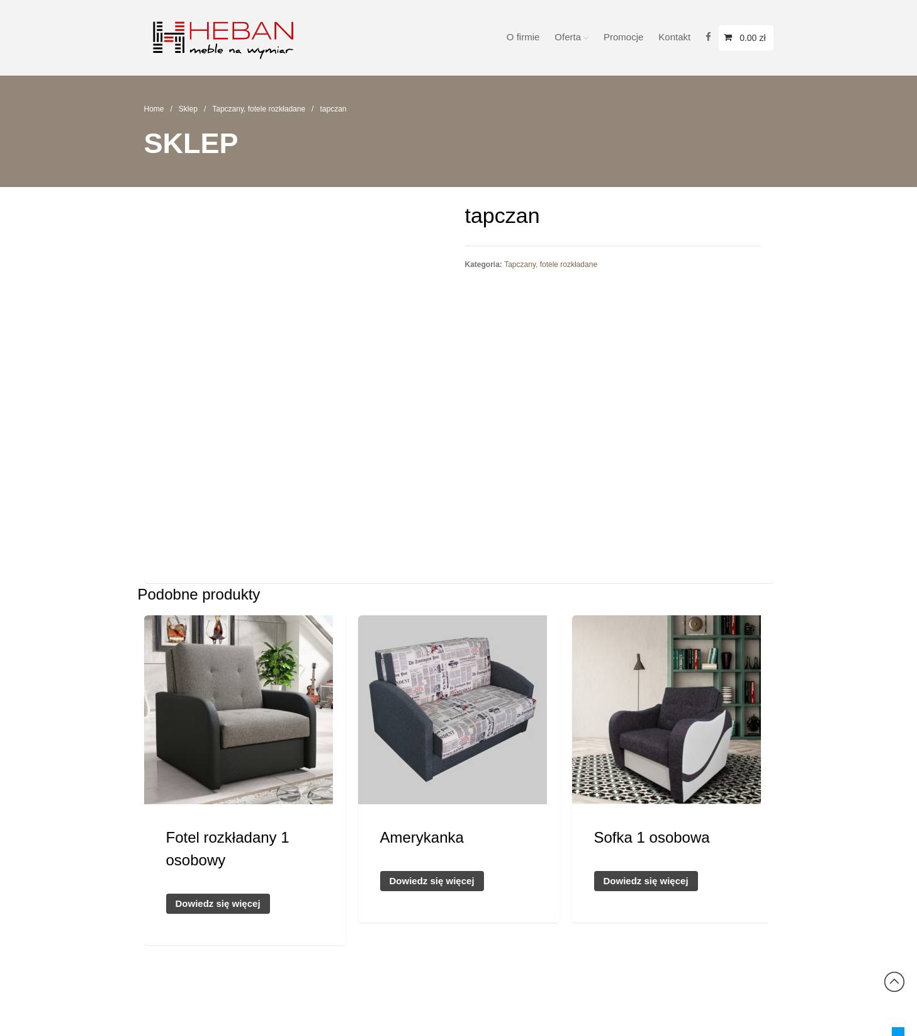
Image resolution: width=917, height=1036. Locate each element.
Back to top (894, 982)
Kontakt (674, 36)
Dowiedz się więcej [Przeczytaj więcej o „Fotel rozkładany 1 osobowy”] (218, 813)
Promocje (623, 36)
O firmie (523, 36)
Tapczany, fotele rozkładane (258, 109)
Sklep (188, 109)
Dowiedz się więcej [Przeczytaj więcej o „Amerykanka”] (432, 790)
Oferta (567, 36)
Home (154, 109)
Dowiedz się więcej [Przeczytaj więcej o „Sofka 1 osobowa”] (646, 790)
